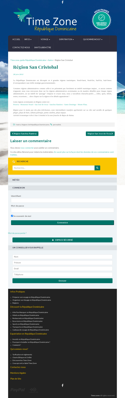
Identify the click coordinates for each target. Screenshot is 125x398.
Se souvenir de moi (21, 216)
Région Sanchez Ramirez (24, 133)
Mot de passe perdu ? (17, 233)
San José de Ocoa (42, 104)
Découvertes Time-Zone (21, 360)
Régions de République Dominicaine (35, 125)
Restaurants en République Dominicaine (28, 318)
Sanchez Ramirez (56, 104)
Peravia (16, 104)
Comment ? (16, 345)
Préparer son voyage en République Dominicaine (31, 297)
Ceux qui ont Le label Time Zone (24, 363)
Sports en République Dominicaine (25, 324)
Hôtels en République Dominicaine (25, 315)
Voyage (40, 39)
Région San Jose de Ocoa (100, 133)
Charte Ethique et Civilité (22, 357)
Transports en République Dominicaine (27, 327)
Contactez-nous (101, 39)
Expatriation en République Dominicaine (28, 333)
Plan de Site (15, 378)
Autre (18, 125)
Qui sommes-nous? (19, 349)
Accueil (16, 39)
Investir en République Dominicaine (26, 339)
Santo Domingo (70, 104)
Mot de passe (17, 206)
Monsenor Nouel (26, 104)
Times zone (95, 395)
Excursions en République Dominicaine (27, 321)
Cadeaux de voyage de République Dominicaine (30, 330)
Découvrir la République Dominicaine (27, 307)
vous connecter (27, 148)
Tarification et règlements (22, 354)
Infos (28, 39)
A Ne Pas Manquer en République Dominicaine (30, 312)
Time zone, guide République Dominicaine (28, 60)
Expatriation (57, 39)
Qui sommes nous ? (78, 39)
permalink (57, 125)
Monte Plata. (82, 104)
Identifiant (16, 196)
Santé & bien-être (20, 47)
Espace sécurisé (62, 240)
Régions (15, 303)
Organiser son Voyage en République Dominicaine (31, 300)
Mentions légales (18, 373)
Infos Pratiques (17, 291)
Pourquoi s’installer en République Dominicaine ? (31, 342)
